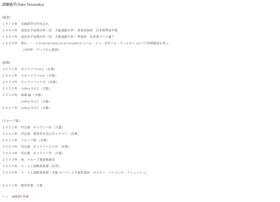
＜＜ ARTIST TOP (15, 196)
